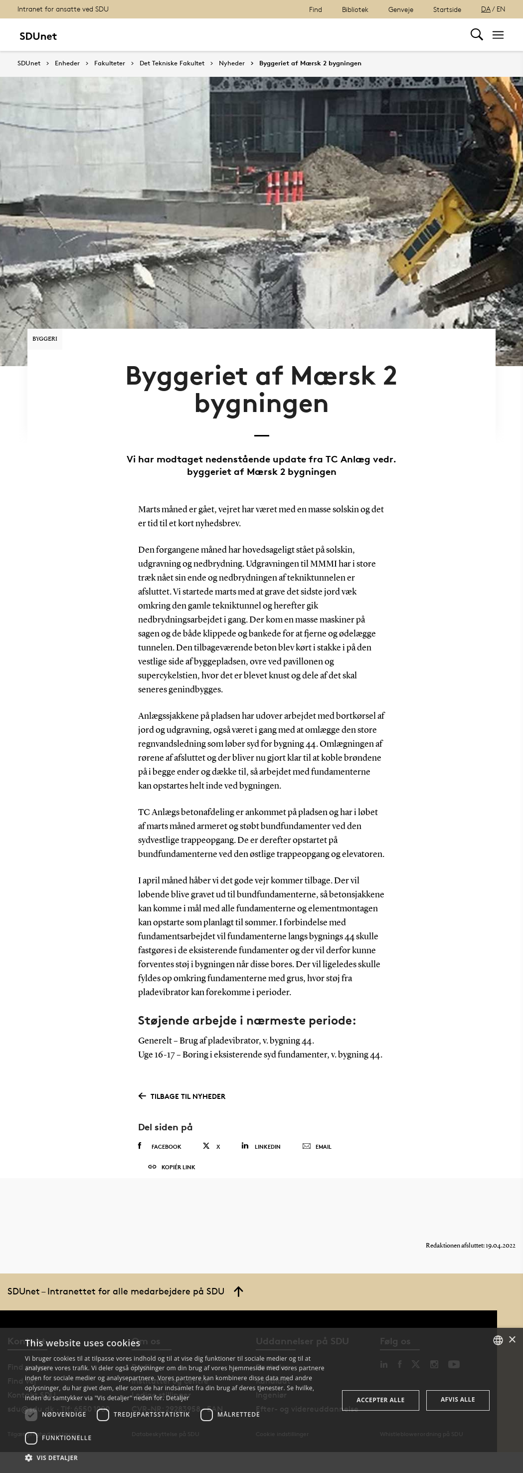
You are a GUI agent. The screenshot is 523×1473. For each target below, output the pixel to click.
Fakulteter (109, 63)
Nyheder (232, 63)
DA (486, 8)
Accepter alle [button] (380, 1400)
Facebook (159, 1124)
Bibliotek (355, 9)
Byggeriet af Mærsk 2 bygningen (310, 63)
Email (317, 1124)
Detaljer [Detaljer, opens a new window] (177, 1398)
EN (501, 8)
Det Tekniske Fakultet (172, 63)
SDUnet (28, 63)
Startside (447, 9)
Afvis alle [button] (458, 1399)
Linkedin (261, 1123)
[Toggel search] (477, 34)
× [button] (512, 1340)
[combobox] (498, 1340)
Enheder (67, 63)
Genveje (400, 9)
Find (315, 9)
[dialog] (261, 1400)
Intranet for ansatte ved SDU (63, 8)
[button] (177, 1458)
